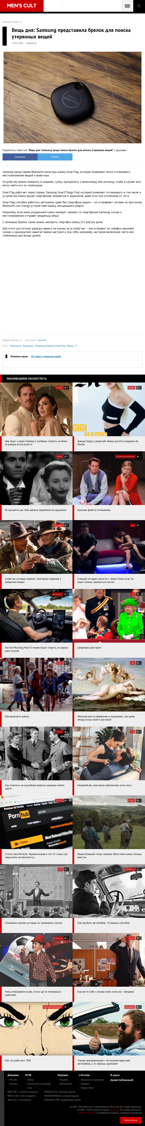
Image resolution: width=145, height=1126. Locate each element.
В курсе (115, 1075)
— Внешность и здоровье (91, 1079)
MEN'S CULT (22, 1095)
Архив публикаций (121, 1080)
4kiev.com (19, 1099)
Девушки (13, 1075)
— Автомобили (65, 1083)
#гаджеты (15, 345)
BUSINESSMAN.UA (61, 1095)
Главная (7, 21)
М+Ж (28, 1075)
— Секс (28, 1087)
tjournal (41, 340)
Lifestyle (84, 1075)
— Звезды (12, 1083)
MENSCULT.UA (59, 1091)
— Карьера (84, 1083)
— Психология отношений (38, 1083)
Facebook (20, 156)
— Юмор (29, 1079)
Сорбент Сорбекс (86, 1112)
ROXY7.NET (23, 1091)
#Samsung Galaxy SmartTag (50, 345)
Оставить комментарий (46, 356)
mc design (114, 1109)
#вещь (70, 345)
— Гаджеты (63, 1079)
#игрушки (28, 345)
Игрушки (63, 1075)
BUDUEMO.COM (62, 1099)
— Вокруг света (86, 1087)
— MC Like (12, 1079)
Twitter (55, 156)
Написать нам (130, 1120)
